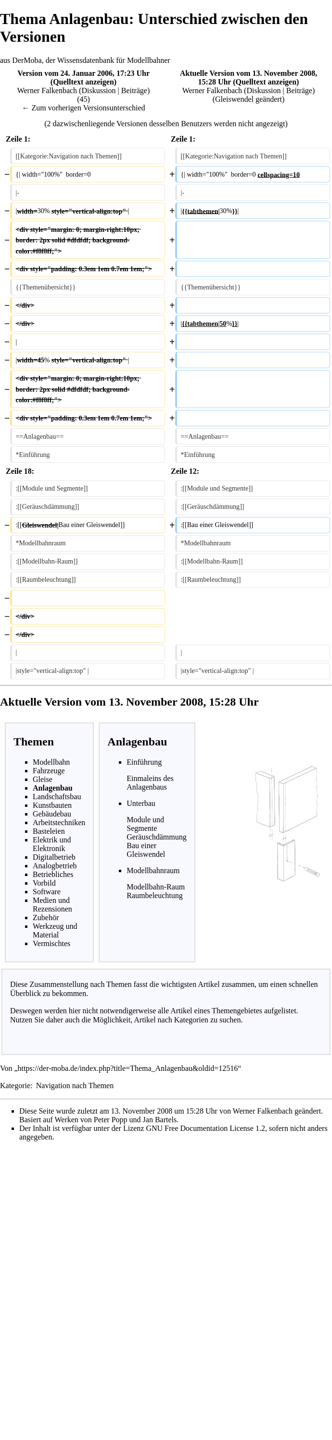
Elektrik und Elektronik (52, 844)
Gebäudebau (52, 814)
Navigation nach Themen (75, 1085)
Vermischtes (51, 943)
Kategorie (15, 1085)
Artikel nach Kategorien (171, 1020)
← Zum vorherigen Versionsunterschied (83, 108)
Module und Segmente (145, 824)
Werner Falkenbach (47, 90)
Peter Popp (111, 1120)
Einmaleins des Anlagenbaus (150, 782)
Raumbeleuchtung (154, 895)
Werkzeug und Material (55, 930)
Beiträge (134, 90)
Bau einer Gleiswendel (146, 849)
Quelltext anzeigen (83, 82)
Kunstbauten (52, 805)
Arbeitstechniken (59, 822)
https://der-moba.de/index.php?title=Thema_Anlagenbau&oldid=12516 (128, 1068)
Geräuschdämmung (156, 837)
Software (47, 892)
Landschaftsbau (57, 796)
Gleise (42, 779)
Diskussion (98, 90)
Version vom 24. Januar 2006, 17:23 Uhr (83, 73)
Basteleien (49, 831)
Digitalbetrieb (54, 857)
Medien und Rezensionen (52, 904)
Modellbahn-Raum (156, 887)
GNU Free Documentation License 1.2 (205, 1128)
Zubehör (46, 917)
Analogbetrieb (55, 866)
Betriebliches (53, 874)
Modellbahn (51, 762)
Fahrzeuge (49, 771)
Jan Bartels (160, 1120)
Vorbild (44, 883)
